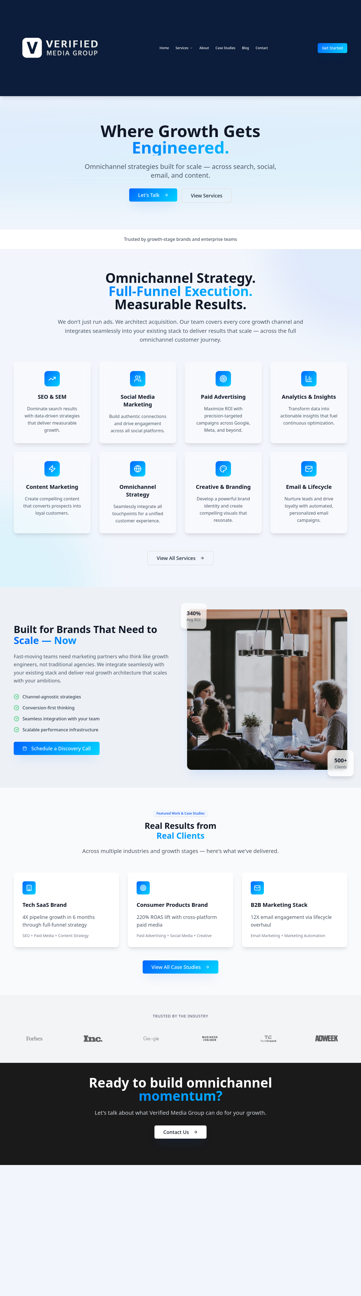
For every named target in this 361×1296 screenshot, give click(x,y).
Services (184, 48)
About (204, 48)
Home (164, 48)
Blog (245, 48)
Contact (262, 48)
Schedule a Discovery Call (54, 748)
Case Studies (225, 48)
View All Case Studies (180, 968)
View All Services (180, 561)
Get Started (332, 48)
